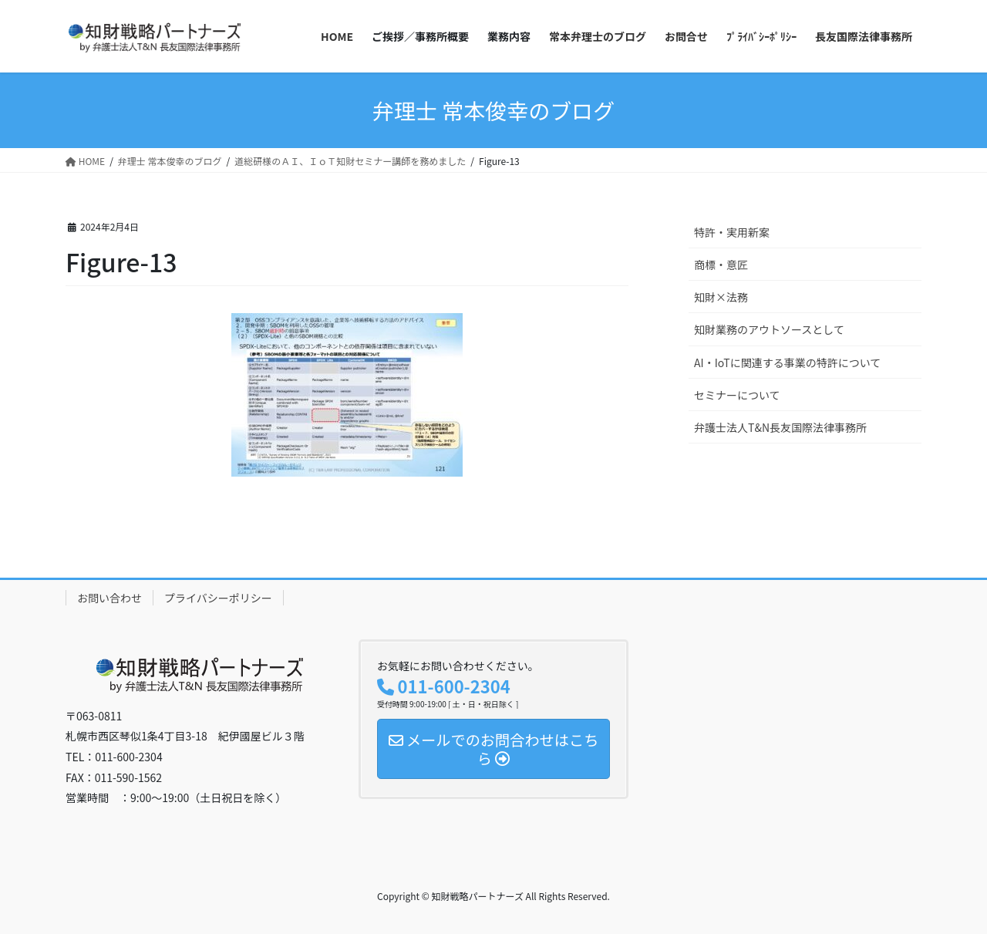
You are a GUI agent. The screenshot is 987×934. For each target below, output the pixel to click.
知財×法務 (721, 297)
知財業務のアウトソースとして (769, 329)
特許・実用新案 (732, 232)
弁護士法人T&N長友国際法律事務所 (780, 427)
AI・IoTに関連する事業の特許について (787, 362)
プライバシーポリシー (218, 597)
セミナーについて (737, 395)
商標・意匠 (721, 264)
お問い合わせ (109, 597)
